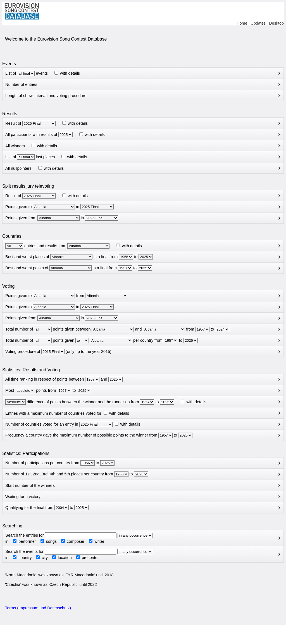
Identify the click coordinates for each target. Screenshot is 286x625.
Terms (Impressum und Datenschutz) (38, 608)
